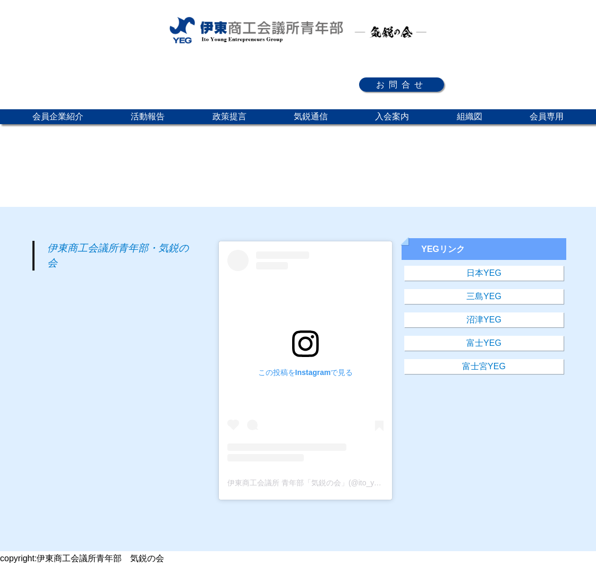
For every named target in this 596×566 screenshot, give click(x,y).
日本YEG (483, 272)
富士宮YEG (484, 366)
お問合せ (401, 84)
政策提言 (229, 116)
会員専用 (547, 116)
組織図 (469, 116)
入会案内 (392, 116)
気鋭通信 (311, 116)
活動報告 (148, 116)
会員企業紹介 (57, 116)
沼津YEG (483, 319)
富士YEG (483, 342)
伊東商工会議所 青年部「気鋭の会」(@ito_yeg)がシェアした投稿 (336, 482)
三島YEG (483, 296)
